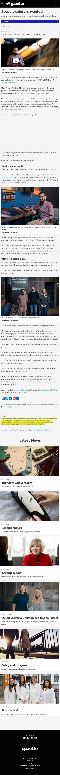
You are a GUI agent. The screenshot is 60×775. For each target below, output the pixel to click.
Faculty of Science (14, 420)
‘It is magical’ (9, 710)
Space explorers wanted (22, 11)
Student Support (30, 422)
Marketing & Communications (30, 766)
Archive (30, 761)
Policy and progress (14, 665)
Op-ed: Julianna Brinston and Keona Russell (29, 618)
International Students (32, 420)
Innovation (22, 420)
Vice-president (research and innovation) (34, 424)
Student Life (21, 422)
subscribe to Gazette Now (41, 430)
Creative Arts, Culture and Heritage (47, 418)
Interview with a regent (16, 482)
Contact (30, 763)
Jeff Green (6, 31)
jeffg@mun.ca (12, 407)
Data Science (5, 420)
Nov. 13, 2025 (5, 27)
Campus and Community (19, 418)
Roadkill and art (11, 528)
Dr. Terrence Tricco (7, 177)
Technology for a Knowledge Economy (12, 424)
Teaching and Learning (47, 422)
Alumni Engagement (7, 418)
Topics (3, 416)
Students (38, 422)
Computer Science (32, 418)
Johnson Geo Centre (8, 83)
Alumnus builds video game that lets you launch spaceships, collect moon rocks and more (28, 17)
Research (15, 422)
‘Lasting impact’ (11, 573)
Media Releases (30, 768)
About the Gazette (30, 758)
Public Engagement (7, 422)
